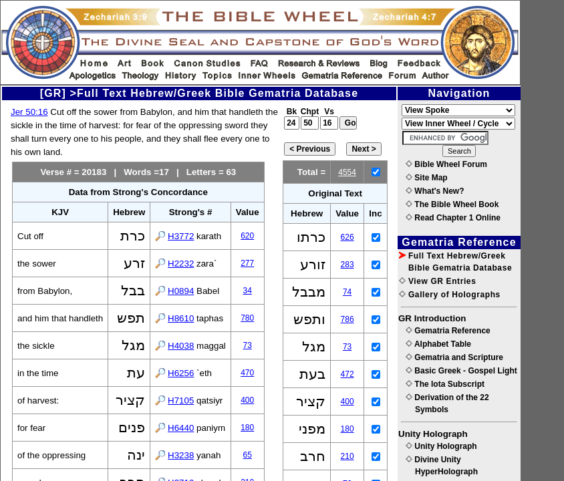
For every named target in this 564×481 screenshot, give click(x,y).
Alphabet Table (438, 344)
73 (247, 345)
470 (247, 372)
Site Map (427, 177)
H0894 (181, 291)
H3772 (181, 236)
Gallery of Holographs (450, 294)
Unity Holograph (441, 446)
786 (347, 319)
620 (247, 235)
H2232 (181, 264)
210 (347, 456)
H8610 (181, 318)
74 (347, 292)
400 (247, 400)
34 (247, 290)
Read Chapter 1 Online (453, 217)
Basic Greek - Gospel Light (461, 370)
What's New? (435, 191)
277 (247, 263)
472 (347, 374)
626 (347, 237)
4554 (347, 172)
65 (247, 455)
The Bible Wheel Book (452, 204)
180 (247, 427)
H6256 (181, 373)
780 (247, 318)
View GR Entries (437, 281)
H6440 (181, 428)
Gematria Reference (448, 330)
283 (347, 264)
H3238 (181, 455)
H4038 (181, 346)
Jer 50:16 (29, 112)
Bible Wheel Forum (446, 164)
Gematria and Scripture (454, 357)
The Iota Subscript (445, 384)
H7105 (181, 400)
